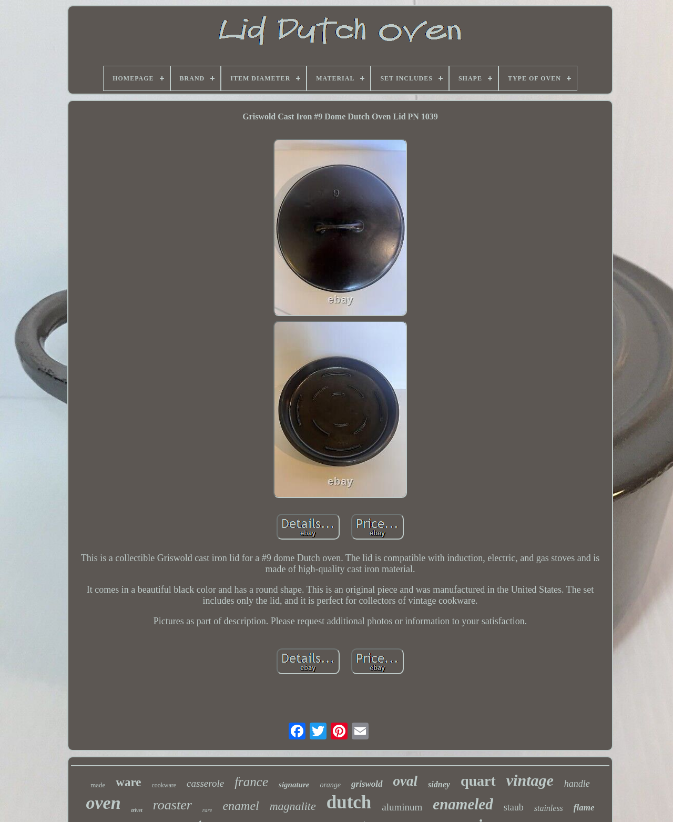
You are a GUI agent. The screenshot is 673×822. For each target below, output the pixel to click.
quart (478, 781)
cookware (163, 785)
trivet (136, 810)
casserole (205, 783)
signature (294, 784)
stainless (548, 808)
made (97, 785)
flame (584, 808)
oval (405, 781)
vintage (530, 780)
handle (577, 783)
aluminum (402, 807)
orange (330, 785)
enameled (463, 804)
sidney (439, 784)
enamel (240, 806)
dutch (349, 802)
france (251, 782)
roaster (172, 805)
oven (103, 803)
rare (207, 810)
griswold (367, 784)
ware (128, 782)
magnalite (293, 806)
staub (514, 807)
